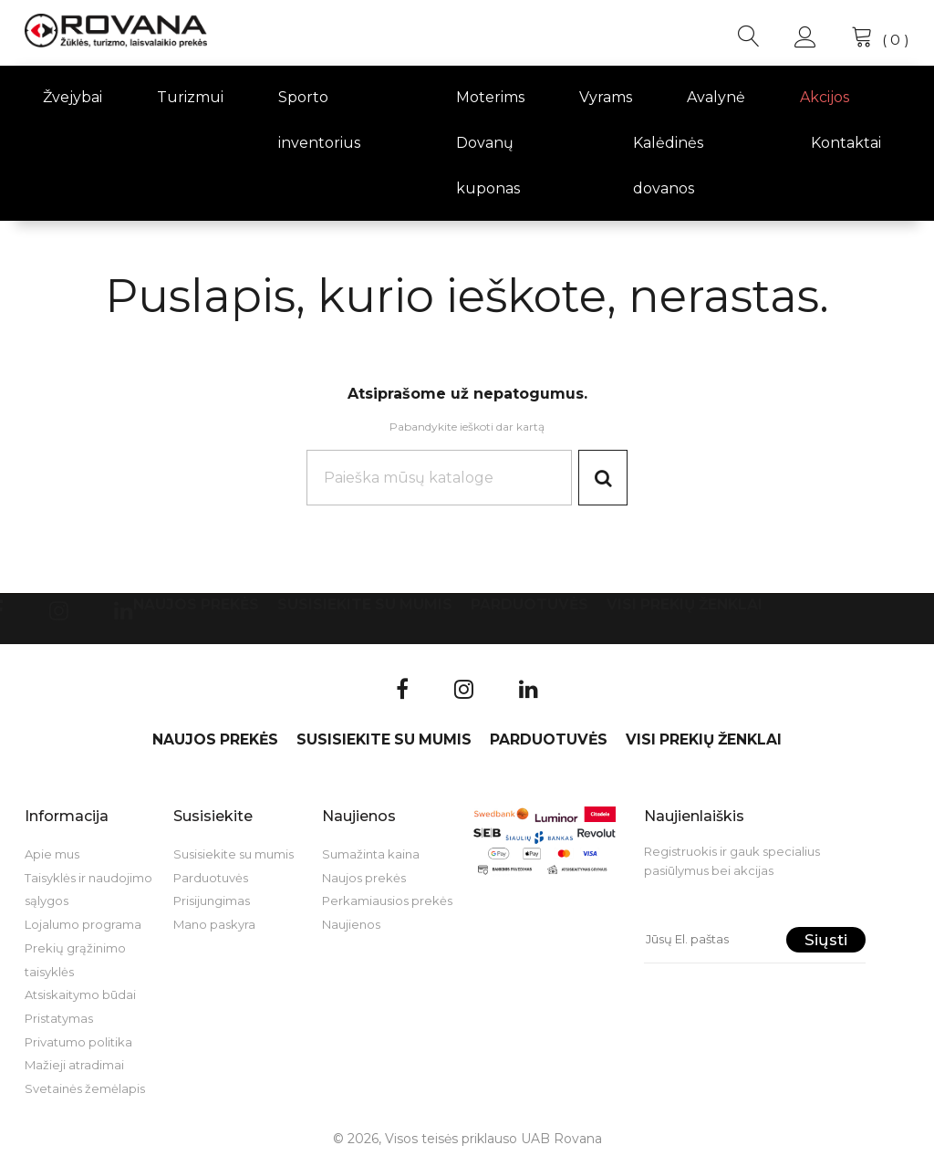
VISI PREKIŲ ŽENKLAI (685, 607)
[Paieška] (436, 479)
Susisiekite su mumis (364, 607)
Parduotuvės (529, 607)
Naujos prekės (196, 607)
